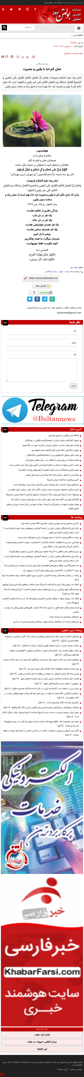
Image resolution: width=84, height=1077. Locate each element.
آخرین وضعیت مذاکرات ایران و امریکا (63, 479)
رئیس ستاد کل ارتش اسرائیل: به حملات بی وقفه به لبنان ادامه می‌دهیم (44, 673)
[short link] (43, 278)
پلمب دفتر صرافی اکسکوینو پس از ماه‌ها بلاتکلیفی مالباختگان (53, 455)
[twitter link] (30, 299)
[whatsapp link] (52, 299)
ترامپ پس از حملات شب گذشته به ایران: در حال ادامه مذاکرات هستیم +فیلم (41, 688)
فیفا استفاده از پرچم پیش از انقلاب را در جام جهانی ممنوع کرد (52, 460)
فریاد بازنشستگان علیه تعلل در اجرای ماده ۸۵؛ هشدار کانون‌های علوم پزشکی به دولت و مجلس (41, 610)
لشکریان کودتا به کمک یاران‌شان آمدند (58, 702)
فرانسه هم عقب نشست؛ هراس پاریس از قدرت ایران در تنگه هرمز (50, 445)
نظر (74, 354)
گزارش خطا (42, 286)
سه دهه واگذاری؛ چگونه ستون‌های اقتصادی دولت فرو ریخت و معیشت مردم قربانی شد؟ (41, 565)
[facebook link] (37, 299)
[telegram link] (44, 299)
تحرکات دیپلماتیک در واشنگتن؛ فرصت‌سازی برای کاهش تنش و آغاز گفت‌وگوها (41, 707)
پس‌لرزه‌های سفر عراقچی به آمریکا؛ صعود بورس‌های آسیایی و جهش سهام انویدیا (44, 551)
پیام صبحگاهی (51, 271)
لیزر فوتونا (42, 1049)
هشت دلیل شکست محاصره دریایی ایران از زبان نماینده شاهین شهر (45, 678)
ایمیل (74, 342)
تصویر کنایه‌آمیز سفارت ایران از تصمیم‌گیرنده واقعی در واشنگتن (52, 440)
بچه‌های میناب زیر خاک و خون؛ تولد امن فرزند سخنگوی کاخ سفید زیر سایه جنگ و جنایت (40, 662)
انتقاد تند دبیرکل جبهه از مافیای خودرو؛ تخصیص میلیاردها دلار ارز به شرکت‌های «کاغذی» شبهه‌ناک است (40, 600)
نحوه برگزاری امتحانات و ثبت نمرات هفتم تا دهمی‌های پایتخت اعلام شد (48, 470)
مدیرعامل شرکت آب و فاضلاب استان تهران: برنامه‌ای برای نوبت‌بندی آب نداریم (46, 621)
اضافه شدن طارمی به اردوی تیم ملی (63, 435)
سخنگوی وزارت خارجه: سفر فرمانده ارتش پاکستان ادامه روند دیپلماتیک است (46, 484)
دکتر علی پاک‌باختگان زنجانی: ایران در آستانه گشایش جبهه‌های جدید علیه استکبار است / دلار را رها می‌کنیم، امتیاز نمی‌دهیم (41, 530)
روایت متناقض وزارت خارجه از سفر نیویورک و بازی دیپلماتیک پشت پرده (48, 537)
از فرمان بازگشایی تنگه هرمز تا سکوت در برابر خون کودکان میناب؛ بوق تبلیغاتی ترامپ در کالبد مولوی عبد (41, 695)
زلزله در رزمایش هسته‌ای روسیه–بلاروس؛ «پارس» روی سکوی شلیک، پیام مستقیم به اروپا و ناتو (40, 577)
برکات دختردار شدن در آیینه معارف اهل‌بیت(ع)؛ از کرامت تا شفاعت (46, 645)
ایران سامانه (63, 1069)
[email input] (42, 348)
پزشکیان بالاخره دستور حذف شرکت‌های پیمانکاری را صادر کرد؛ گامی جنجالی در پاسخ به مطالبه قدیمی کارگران (42, 638)
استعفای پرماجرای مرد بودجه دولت (64, 617)
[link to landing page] (65, 14)
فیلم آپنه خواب (42, 1035)
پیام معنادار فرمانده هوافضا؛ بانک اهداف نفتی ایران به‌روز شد (49, 669)
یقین (61, 271)
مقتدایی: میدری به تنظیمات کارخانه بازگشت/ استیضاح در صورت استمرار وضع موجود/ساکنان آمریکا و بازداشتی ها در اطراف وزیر (42, 544)
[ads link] (42, 410)
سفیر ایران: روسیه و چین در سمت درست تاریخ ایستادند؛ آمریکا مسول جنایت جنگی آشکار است (40, 714)
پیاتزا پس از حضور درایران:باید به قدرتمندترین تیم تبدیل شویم (52, 475)
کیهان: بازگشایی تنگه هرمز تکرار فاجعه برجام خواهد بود (55, 450)
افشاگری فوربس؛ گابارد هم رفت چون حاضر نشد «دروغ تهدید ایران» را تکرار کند (45, 499)
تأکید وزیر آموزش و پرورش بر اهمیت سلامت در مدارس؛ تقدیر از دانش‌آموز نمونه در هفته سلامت (41, 733)
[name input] (42, 337)
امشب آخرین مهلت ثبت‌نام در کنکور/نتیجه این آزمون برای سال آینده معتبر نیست (44, 465)
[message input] (42, 370)
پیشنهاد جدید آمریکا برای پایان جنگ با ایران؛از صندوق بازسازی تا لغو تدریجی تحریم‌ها (42, 494)
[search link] (4, 27)
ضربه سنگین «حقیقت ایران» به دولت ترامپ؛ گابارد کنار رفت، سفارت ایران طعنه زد (43, 489)
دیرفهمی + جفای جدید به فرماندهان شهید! (57, 683)
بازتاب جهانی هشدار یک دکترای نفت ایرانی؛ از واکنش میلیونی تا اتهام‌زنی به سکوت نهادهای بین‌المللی (44, 652)
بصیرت (67, 271)
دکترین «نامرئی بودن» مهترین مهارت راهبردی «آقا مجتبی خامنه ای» (50, 523)
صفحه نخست (77, 53)
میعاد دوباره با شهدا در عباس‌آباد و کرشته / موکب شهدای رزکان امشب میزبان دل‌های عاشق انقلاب (42, 506)
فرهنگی (67, 53)
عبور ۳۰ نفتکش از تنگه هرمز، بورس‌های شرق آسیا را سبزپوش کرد (51, 570)
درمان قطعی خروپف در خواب (42, 1042)
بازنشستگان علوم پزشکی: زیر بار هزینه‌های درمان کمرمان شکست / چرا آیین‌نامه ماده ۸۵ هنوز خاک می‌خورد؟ (41, 591)
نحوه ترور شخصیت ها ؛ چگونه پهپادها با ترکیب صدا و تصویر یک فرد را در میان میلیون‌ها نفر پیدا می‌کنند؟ (41, 723)
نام (75, 330)
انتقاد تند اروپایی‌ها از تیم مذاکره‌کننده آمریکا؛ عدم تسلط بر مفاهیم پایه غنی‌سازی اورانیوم (40, 584)
